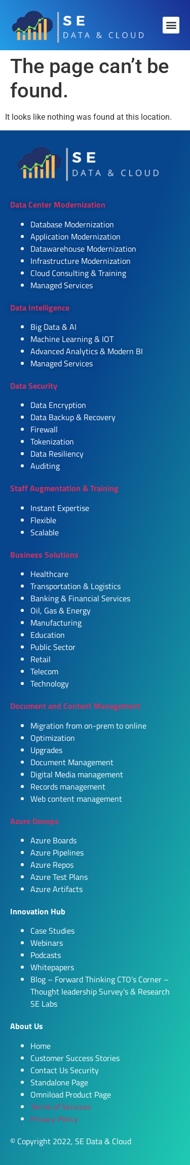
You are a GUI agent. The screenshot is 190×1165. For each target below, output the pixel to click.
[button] (171, 25)
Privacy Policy (54, 1119)
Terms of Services (60, 1107)
